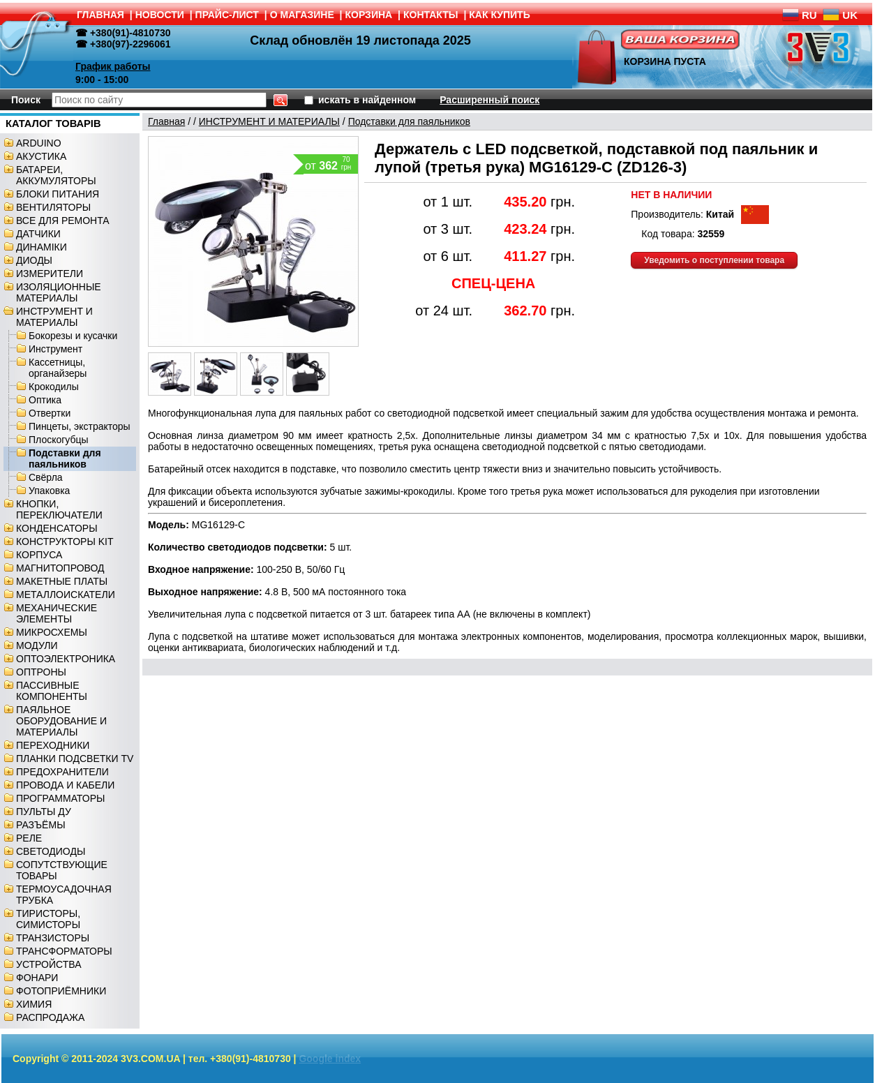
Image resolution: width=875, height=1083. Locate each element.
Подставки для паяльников (65, 458)
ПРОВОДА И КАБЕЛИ (65, 785)
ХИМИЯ (34, 1004)
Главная (166, 121)
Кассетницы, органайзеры (58, 368)
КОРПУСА (39, 554)
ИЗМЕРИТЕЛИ (49, 273)
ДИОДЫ (34, 260)
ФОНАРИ (37, 977)
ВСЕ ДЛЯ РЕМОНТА (63, 220)
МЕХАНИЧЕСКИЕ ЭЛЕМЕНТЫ (56, 613)
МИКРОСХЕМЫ (51, 632)
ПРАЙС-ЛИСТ (227, 14)
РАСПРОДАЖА (50, 1017)
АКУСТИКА (41, 156)
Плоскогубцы (59, 439)
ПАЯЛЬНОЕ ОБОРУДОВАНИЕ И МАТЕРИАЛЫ (61, 721)
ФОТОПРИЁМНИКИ (61, 990)
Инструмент (55, 348)
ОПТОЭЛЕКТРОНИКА (65, 658)
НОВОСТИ (159, 14)
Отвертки (49, 413)
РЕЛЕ (29, 838)
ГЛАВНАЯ (100, 14)
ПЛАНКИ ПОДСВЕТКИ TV (74, 758)
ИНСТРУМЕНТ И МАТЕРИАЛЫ (54, 317)
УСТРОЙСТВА (48, 964)
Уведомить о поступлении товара (714, 260)
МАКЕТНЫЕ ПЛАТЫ (61, 581)
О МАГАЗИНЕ (302, 14)
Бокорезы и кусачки (73, 335)
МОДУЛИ (37, 645)
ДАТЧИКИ (38, 233)
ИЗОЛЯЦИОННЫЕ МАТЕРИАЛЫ (58, 292)
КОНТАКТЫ (430, 14)
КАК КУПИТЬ (499, 14)
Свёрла (46, 477)
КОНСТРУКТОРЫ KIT (65, 541)
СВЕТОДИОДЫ (50, 851)
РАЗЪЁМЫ (41, 824)
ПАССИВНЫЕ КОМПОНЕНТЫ (51, 691)
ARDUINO (38, 143)
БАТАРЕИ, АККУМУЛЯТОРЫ (56, 175)
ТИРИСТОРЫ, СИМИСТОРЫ (48, 919)
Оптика (45, 399)
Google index (330, 1058)
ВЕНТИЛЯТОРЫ (53, 207)
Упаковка (49, 490)
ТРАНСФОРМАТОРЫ (64, 951)
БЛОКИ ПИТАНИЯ (57, 194)
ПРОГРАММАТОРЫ (60, 798)
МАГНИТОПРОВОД (60, 568)
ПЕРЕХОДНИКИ (52, 745)
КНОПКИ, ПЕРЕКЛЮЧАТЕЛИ (59, 509)
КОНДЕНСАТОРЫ (57, 528)
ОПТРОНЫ (41, 672)
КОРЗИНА (369, 14)
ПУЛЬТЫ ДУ (43, 811)
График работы (113, 66)
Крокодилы (54, 386)
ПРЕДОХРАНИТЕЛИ (62, 771)
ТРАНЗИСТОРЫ (52, 937)
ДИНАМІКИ (41, 247)
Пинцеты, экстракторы (79, 426)
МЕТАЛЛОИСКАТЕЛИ (65, 594)
